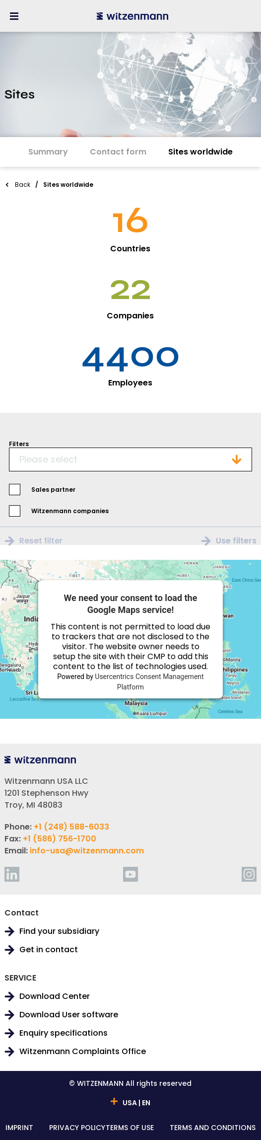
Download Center (54, 996)
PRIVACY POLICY (77, 1128)
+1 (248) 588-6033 (71, 827)
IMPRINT (19, 1128)
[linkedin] (11, 874)
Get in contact (48, 950)
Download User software (68, 1015)
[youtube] (130, 874)
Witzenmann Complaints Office (82, 1052)
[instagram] (249, 874)
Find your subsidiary (59, 931)
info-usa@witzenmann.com (87, 850)
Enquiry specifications (63, 1033)
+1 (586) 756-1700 (59, 838)
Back (22, 184)
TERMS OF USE (130, 1128)
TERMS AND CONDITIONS (213, 1128)
